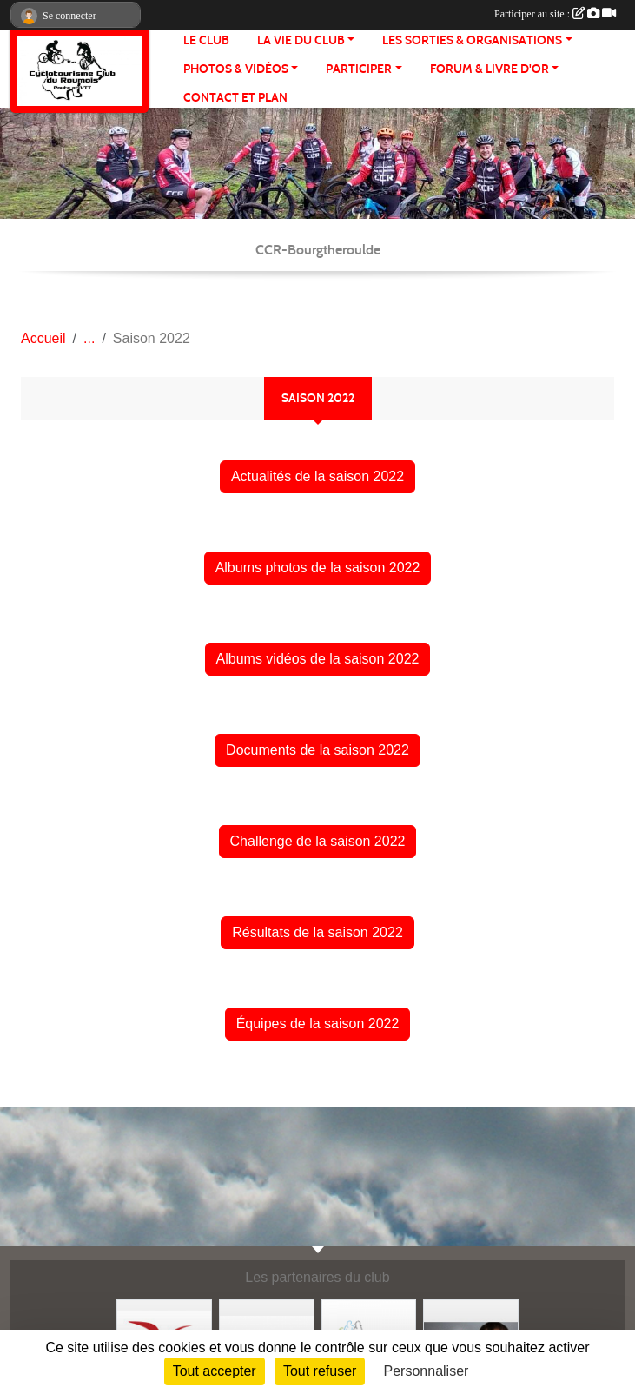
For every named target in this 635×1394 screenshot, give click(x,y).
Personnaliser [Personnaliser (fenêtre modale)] (426, 1371)
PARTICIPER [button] (359, 69)
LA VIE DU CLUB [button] (301, 40)
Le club (206, 40)
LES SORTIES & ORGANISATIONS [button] (472, 40)
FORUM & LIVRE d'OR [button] (489, 69)
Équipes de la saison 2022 (318, 1023)
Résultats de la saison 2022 (317, 932)
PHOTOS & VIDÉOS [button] (235, 69)
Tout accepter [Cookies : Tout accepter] (214, 1371)
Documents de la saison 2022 (317, 750)
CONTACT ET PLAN (235, 97)
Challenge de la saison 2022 (318, 841)
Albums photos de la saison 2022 (317, 567)
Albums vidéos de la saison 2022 (318, 658)
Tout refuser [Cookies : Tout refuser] (319, 1371)
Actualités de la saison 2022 (317, 476)
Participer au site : (555, 14)
